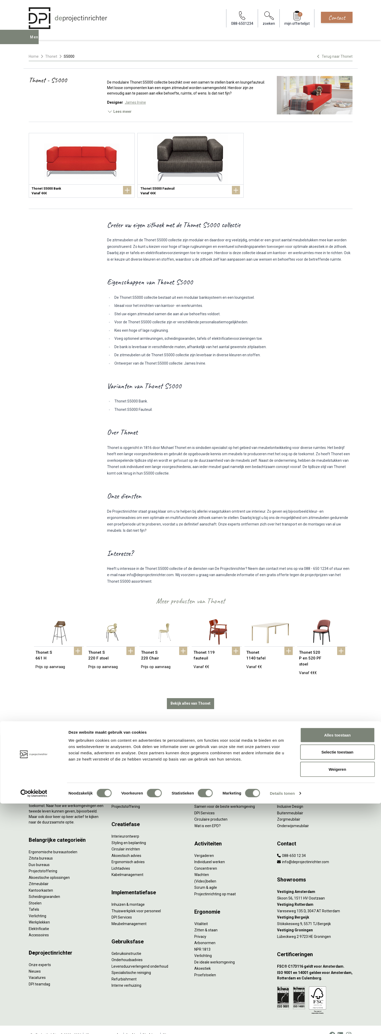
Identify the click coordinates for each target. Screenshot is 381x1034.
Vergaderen (204, 845)
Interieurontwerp (125, 826)
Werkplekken (39, 912)
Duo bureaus (39, 854)
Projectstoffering (43, 860)
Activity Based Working (296, 751)
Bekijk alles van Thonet (190, 693)
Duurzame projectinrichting (216, 789)
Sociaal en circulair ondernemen (220, 758)
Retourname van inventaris (134, 789)
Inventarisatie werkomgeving (135, 751)
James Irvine (135, 102)
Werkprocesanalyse (128, 758)
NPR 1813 (202, 939)
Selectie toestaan (337, 982)
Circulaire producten (210, 809)
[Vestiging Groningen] (315, 919)
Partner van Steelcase (295, 789)
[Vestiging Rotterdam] (315, 894)
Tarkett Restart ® (208, 783)
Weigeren (337, 999)
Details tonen (282, 1023)
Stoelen (35, 892)
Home (34, 56)
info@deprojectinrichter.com (303, 851)
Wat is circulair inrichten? (214, 751)
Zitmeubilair (39, 873)
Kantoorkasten (41, 880)
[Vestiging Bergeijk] (315, 907)
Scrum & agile (205, 877)
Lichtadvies (121, 858)
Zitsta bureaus (41, 848)
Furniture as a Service (129, 764)
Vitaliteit (201, 913)
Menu (36, 41)
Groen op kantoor (291, 783)
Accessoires (39, 924)
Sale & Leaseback (126, 777)
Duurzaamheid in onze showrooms (223, 764)
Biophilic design (289, 770)
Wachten (201, 864)
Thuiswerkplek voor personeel (136, 900)
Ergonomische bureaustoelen (53, 841)
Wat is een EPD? (207, 815)
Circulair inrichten (126, 839)
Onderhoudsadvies (127, 949)
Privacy (200, 926)
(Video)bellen (205, 870)
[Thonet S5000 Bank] (81, 165)
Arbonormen (204, 932)
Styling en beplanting (129, 832)
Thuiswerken (287, 764)
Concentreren (205, 858)
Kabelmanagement (127, 864)
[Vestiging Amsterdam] (315, 881)
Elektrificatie (39, 918)
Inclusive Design (290, 796)
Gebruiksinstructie (126, 943)
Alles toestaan (337, 965)
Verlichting (37, 905)
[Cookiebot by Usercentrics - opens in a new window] (34, 1024)
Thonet (51, 56)
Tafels (34, 899)
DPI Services (122, 907)
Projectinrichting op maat (215, 883)
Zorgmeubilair (288, 809)
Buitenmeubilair (290, 802)
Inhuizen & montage (128, 894)
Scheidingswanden (44, 886)
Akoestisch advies (126, 845)
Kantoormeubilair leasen (132, 770)
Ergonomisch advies (128, 851)
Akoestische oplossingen (49, 867)
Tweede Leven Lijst (210, 770)
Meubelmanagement (129, 913)
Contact (336, 17)
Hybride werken (290, 758)
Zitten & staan (206, 920)
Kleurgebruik (287, 777)
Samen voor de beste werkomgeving (224, 796)
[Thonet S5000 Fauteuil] (190, 165)
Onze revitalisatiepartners (215, 777)
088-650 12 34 (291, 845)
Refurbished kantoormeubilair (136, 783)
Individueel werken (209, 851)
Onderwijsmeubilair (293, 815)
